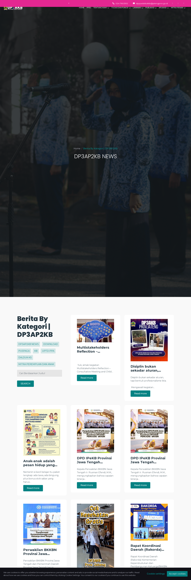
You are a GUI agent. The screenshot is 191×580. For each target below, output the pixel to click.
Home (77, 148)
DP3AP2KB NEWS (28, 344)
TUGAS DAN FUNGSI (121, 12)
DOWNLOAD (50, 344)
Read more (87, 378)
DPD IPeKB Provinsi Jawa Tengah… (94, 472)
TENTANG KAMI (101, 12)
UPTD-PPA (48, 351)
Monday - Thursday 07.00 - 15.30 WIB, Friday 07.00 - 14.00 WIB (43, 3)
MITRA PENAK (178, 12)
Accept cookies (177, 573)
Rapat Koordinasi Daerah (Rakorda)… (147, 560)
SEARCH (25, 382)
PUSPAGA (24, 351)
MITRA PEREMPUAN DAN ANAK (36, 364)
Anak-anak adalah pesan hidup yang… (40, 475)
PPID (89, 12)
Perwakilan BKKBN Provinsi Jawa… (40, 564)
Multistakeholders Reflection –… (93, 349)
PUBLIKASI (151, 12)
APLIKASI (164, 12)
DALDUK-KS (25, 357)
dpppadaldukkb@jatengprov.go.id (150, 3)
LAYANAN (138, 12)
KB (35, 351)
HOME (81, 12)
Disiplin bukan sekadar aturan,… (146, 368)
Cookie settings (156, 573)
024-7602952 (120, 3)
